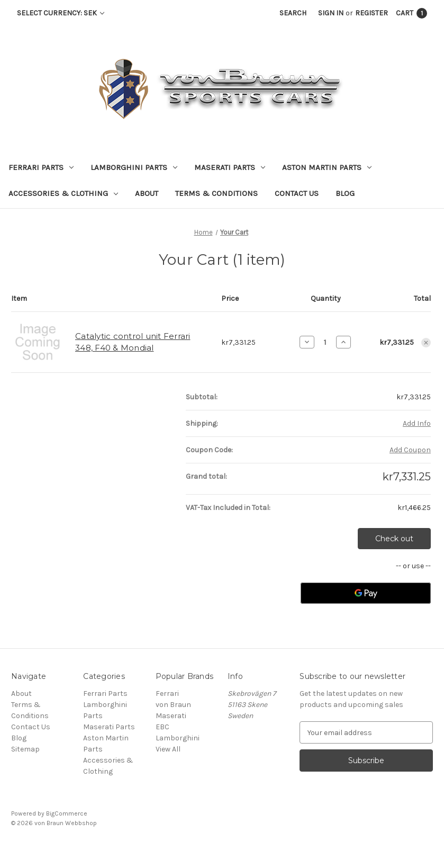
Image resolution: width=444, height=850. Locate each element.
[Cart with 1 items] (411, 13)
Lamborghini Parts (133, 167)
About (146, 193)
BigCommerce (66, 813)
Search (292, 12)
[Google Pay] (366, 593)
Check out (394, 538)
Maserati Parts (229, 167)
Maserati (171, 715)
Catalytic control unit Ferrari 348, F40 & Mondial (133, 342)
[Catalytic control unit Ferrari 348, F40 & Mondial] (325, 342)
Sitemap (25, 749)
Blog (345, 193)
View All (168, 749)
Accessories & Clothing (63, 193)
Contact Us (297, 193)
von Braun (173, 704)
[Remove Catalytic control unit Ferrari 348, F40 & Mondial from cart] (426, 342)
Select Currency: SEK (60, 12)
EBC (162, 726)
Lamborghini (178, 737)
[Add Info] (417, 423)
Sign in (330, 12)
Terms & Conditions (216, 193)
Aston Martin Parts (326, 167)
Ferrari (167, 693)
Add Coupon (410, 449)
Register (371, 12)
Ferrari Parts (41, 167)
